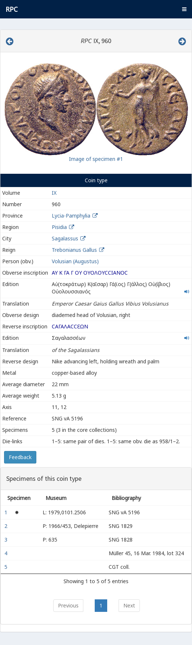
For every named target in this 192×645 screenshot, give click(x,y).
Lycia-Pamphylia (71, 215)
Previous (68, 605)
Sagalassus (65, 238)
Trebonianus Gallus (74, 249)
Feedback (20, 457)
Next (129, 605)
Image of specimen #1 (96, 158)
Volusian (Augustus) (75, 261)
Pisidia (59, 226)
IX (54, 192)
